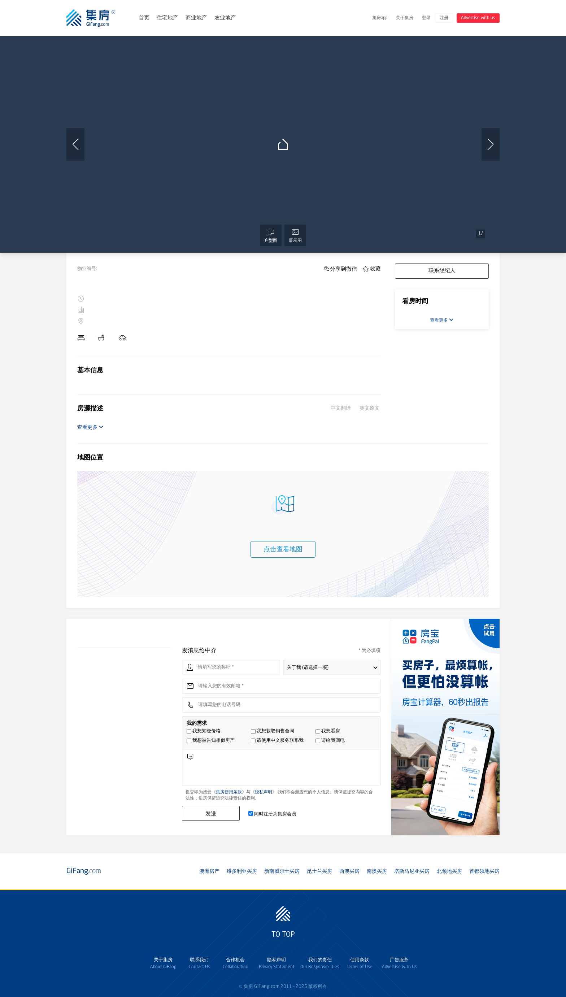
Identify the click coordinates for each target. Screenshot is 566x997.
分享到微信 (343, 268)
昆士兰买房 (319, 871)
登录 (426, 18)
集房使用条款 (229, 792)
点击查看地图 (283, 549)
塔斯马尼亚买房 (412, 871)
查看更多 (90, 427)
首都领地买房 (484, 871)
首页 (144, 18)
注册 (444, 18)
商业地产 (196, 18)
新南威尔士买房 (282, 871)
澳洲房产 (209, 871)
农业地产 (225, 18)
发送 (210, 813)
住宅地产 (167, 18)
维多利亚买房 (242, 871)
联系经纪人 (442, 271)
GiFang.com (266, 986)
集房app (379, 18)
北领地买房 (449, 871)
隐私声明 (263, 792)
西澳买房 (349, 871)
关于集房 (404, 18)
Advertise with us (478, 18)
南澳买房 (377, 871)
